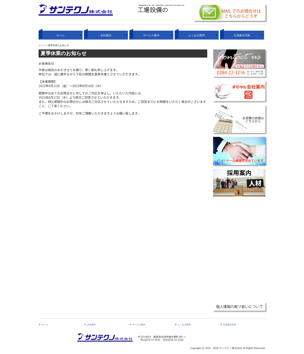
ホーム (60, 35)
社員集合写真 (242, 35)
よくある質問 (196, 35)
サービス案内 (151, 35)
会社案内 (105, 35)
